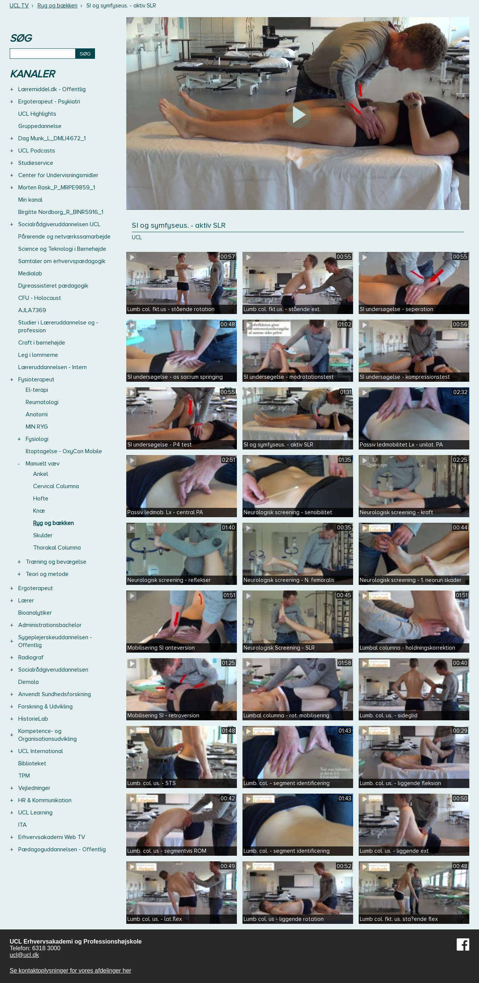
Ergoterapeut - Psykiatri (49, 101)
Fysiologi (37, 439)
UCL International (40, 751)
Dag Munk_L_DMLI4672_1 (52, 138)
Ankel (40, 474)
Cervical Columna (56, 486)
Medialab (30, 273)
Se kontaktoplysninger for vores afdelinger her (70, 970)
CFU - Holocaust (39, 298)
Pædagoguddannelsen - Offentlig (62, 849)
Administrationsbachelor (50, 625)
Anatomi (37, 414)
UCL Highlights (37, 114)
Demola (28, 682)
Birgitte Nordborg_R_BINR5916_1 (60, 212)
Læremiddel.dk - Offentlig (52, 89)
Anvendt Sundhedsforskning (54, 694)
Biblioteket (32, 763)
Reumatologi (42, 402)
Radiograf (31, 657)
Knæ (39, 511)
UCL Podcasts (36, 150)
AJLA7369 (32, 310)
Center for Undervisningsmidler (58, 175)
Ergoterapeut (35, 588)
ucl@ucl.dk (24, 955)
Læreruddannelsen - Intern (52, 367)
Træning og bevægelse (56, 562)
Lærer (26, 600)
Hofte (40, 498)
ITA (22, 825)
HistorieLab (33, 719)
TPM (24, 775)
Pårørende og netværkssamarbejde (64, 236)
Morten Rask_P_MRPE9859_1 (56, 187)
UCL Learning (35, 812)
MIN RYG (37, 426)
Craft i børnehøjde (41, 342)
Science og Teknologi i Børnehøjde (62, 249)
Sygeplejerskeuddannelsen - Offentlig (55, 641)
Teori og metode (47, 574)
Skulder (43, 535)
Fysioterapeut (36, 379)
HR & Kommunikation (45, 800)
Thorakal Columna (57, 547)
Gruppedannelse (39, 126)
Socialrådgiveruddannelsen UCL (59, 224)
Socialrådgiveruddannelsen (53, 669)
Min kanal (30, 200)
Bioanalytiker (35, 613)
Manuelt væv (43, 463)
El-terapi (37, 390)
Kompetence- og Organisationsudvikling (47, 735)
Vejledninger (34, 788)
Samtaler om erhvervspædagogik (61, 261)
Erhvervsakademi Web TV (51, 837)
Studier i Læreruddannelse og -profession (58, 326)
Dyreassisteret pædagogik (53, 285)
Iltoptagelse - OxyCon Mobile (64, 451)
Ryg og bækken (57, 5)
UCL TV (19, 5)
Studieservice (35, 163)
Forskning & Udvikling (45, 706)
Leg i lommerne (38, 355)
